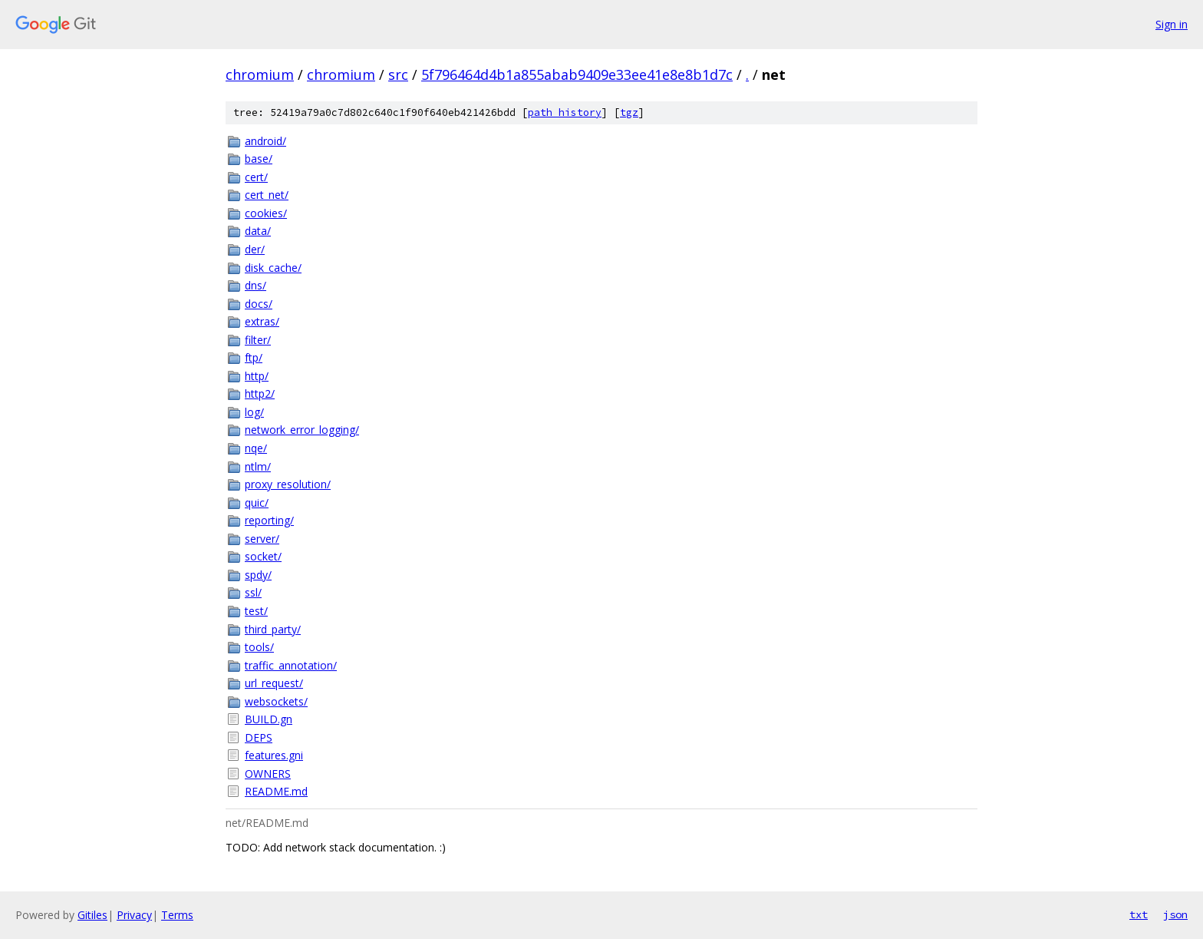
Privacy (134, 915)
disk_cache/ (273, 267)
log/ (254, 412)
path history (565, 112)
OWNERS (268, 773)
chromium (260, 74)
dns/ (255, 285)
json (1175, 914)
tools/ (259, 647)
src (398, 74)
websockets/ (276, 701)
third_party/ (273, 629)
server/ (262, 538)
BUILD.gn (268, 719)
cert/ (256, 177)
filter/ (258, 339)
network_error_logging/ (302, 429)
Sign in (1171, 24)
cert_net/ (266, 194)
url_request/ (274, 683)
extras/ (262, 321)
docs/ (258, 303)
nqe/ (256, 448)
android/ (265, 141)
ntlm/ (258, 466)
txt (1138, 914)
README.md (276, 791)
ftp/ (253, 357)
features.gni (274, 755)
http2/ (260, 393)
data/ (258, 230)
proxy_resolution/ (288, 484)
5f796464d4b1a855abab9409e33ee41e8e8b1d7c (577, 74)
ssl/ (253, 592)
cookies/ (266, 213)
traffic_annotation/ (291, 665)
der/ (255, 249)
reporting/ (269, 520)
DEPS (258, 737)
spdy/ (258, 574)
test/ (256, 610)
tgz (629, 112)
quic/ (257, 502)
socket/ (263, 556)
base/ (258, 158)
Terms (177, 915)
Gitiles (92, 915)
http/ (257, 376)
